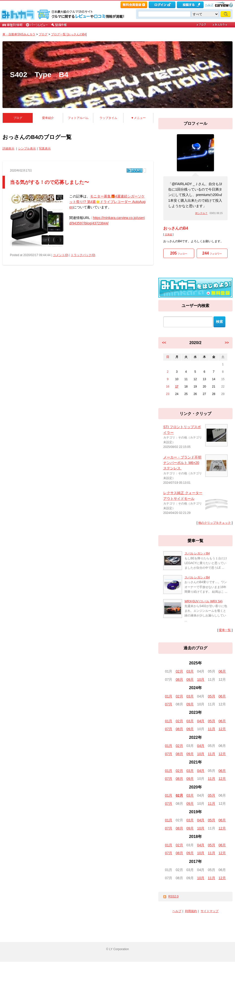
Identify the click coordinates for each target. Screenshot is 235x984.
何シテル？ (201, 213)
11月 (211, 729)
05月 (211, 696)
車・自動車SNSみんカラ (18, 34)
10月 (201, 679)
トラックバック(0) (83, 255)
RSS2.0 (173, 896)
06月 (222, 671)
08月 (179, 679)
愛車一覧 (225, 630)
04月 (201, 721)
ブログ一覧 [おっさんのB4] (69, 34)
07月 (168, 704)
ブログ (43, 34)
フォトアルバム (78, 118)
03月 (190, 671)
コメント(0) (61, 255)
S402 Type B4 (39, 74)
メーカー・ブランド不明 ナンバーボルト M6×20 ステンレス (182, 462)
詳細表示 (8, 148)
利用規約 (191, 911)
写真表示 (45, 148)
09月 (190, 679)
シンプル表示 (27, 148)
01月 (168, 696)
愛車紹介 (48, 118)
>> (227, 343)
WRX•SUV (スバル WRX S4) (204, 601)
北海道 (168, 234)
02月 (179, 671)
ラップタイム (108, 118)
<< (164, 343)
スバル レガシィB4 (197, 553)
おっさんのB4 (175, 228)
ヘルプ (209, 4)
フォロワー (212, 253)
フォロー (178, 253)
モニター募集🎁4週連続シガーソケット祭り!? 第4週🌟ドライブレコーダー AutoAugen (107, 201)
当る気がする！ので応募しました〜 (49, 182)
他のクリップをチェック (214, 523)
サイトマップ (209, 911)
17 (176, 386)
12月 (222, 729)
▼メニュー (138, 118)
